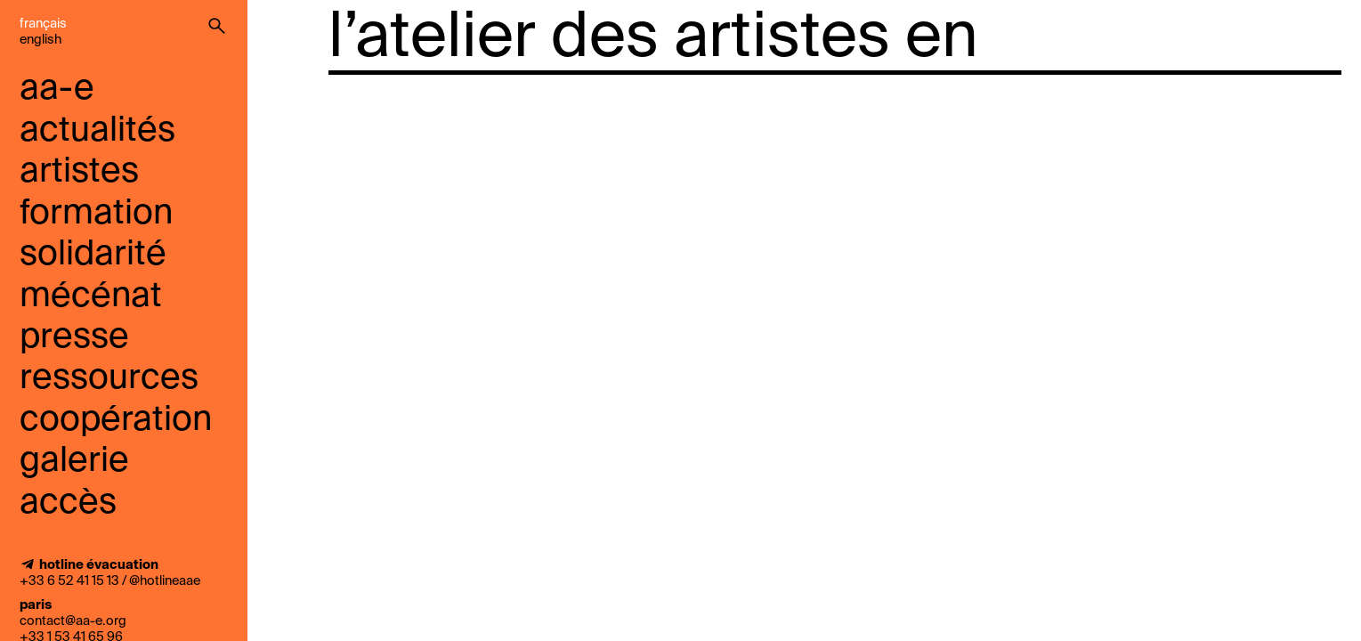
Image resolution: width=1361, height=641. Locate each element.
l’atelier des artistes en (653, 39)
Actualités (97, 131)
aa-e (57, 89)
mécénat (91, 297)
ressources (109, 378)
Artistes (79, 172)
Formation (96, 214)
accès (68, 503)
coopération (116, 420)
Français (43, 24)
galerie (74, 461)
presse (74, 337)
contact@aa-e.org (73, 621)
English (40, 40)
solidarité (93, 255)
